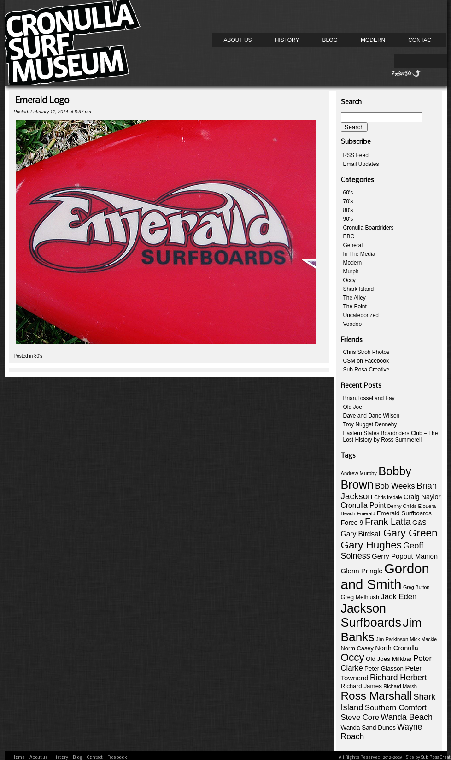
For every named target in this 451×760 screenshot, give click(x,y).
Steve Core (360, 717)
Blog (330, 40)
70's (348, 201)
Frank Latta (388, 522)
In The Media (359, 254)
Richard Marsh (400, 686)
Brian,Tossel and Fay (369, 398)
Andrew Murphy (359, 473)
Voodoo (352, 324)
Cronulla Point (363, 505)
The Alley (354, 298)
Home (18, 757)
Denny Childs (401, 506)
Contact (421, 40)
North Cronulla (396, 648)
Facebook (117, 757)
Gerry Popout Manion (405, 556)
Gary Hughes (371, 545)
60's (348, 192)
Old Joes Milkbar (389, 658)
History (287, 40)
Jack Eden (398, 596)
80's (38, 356)
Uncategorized (361, 315)
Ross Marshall (376, 695)
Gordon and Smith (385, 576)
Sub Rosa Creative (366, 369)
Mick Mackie (423, 639)
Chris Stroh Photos (366, 352)
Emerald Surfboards (404, 513)
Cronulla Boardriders (368, 227)
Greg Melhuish (360, 597)
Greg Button (416, 587)
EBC (349, 236)
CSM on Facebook (366, 361)
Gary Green (410, 533)
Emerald (366, 513)
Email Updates (361, 164)
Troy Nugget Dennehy (370, 424)
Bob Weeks (395, 486)
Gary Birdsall (361, 534)
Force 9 (352, 522)
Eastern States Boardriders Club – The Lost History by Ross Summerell (390, 436)
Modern (373, 40)
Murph (351, 271)
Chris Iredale (388, 497)
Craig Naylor (422, 497)
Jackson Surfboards (371, 615)
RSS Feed (356, 155)
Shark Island (358, 289)
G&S (419, 522)
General (353, 245)
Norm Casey (357, 648)
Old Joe (352, 407)
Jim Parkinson (392, 639)
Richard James (361, 686)
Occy (349, 280)
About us (238, 40)
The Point (355, 306)
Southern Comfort (396, 707)
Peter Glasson (384, 668)
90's (348, 219)
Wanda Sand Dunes (368, 727)
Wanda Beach (407, 717)
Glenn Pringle (362, 571)
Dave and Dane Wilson (371, 415)
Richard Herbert (398, 677)
